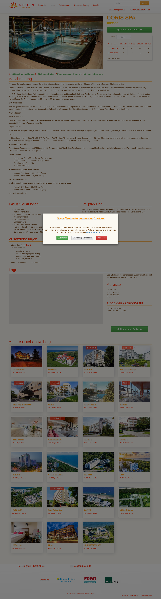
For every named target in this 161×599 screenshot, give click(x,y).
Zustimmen (62, 238)
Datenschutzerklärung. (95, 232)
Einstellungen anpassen (82, 238)
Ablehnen (101, 238)
